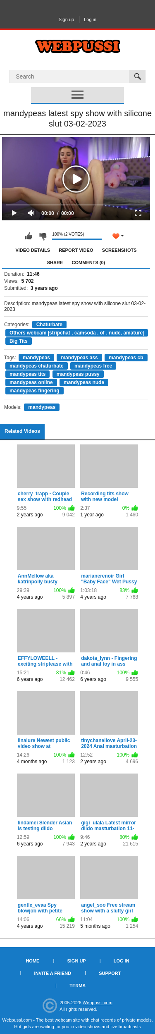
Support (110, 973)
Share (55, 262)
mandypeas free (93, 366)
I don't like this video (43, 236)
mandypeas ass (79, 358)
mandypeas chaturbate (37, 366)
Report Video (76, 250)
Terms (77, 985)
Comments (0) (88, 262)
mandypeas (36, 358)
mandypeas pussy (78, 374)
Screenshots (119, 250)
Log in (90, 19)
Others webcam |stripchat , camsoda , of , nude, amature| (77, 333)
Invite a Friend (53, 973)
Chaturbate (49, 324)
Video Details (32, 250)
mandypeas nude (84, 382)
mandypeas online (31, 382)
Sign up (66, 19)
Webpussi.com (97, 1002)
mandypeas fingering (35, 391)
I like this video (28, 236)
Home (32, 960)
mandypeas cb (126, 358)
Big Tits (19, 341)
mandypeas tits (27, 374)
